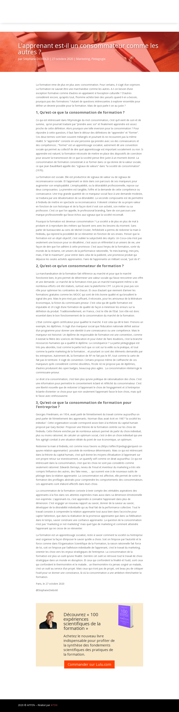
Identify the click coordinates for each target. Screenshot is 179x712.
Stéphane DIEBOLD (36, 59)
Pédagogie (98, 59)
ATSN (54, 705)
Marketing (83, 59)
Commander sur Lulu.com (89, 664)
